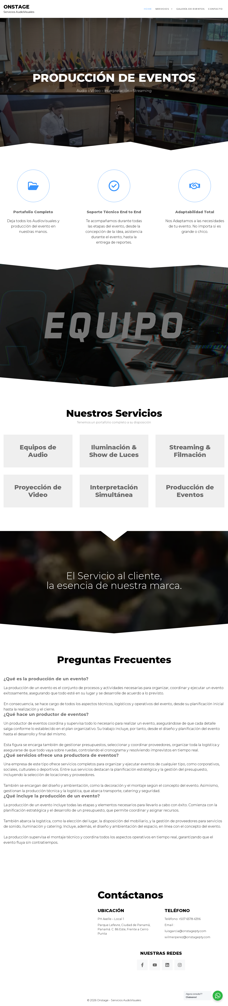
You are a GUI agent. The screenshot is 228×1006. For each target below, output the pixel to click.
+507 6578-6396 (190, 919)
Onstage (16, 7)
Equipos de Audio (38, 451)
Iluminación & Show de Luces (114, 451)
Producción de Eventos (190, 491)
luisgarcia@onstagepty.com (185, 931)
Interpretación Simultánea (114, 491)
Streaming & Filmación (190, 451)
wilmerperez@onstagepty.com (187, 937)
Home (148, 8)
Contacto (215, 8)
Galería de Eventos (190, 8)
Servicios (165, 9)
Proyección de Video (37, 491)
